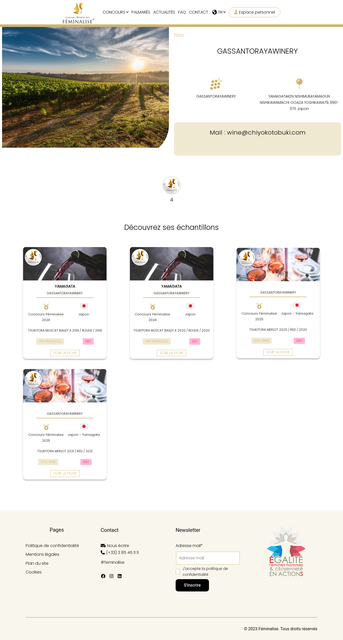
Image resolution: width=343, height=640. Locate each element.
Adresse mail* (189, 546)
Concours (114, 12)
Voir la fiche (65, 352)
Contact (198, 12)
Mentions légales (42, 554)
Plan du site (37, 563)
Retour (179, 34)
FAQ (182, 12)
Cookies (34, 572)
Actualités (164, 12)
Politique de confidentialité (52, 546)
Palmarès (140, 12)
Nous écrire (118, 546)
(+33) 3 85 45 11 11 (122, 553)
